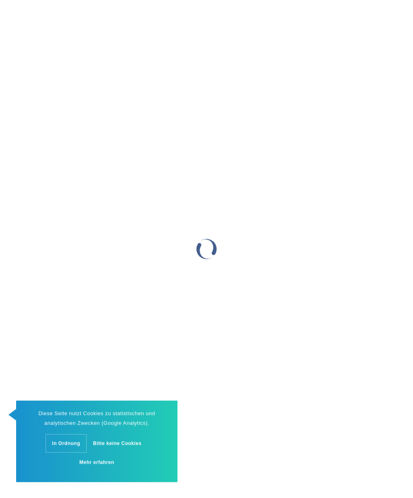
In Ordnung (66, 444)
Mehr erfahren (97, 463)
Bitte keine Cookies (117, 444)
